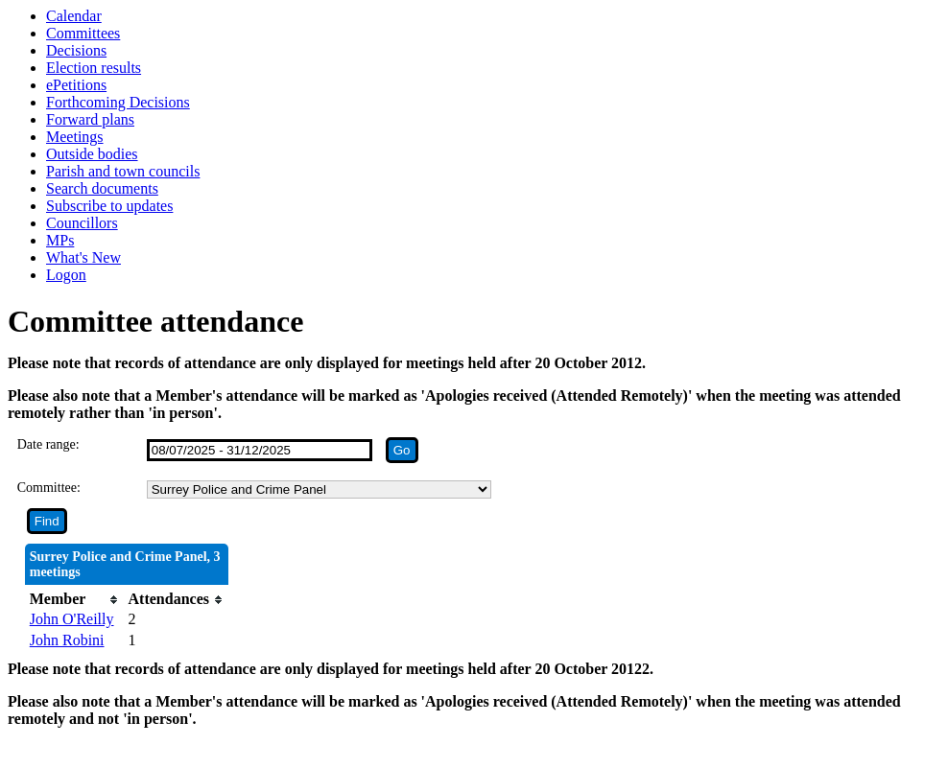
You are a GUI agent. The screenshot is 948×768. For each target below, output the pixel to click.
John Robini (67, 640)
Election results (93, 67)
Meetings (75, 136)
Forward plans (90, 119)
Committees (83, 33)
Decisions (76, 50)
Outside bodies (92, 154)
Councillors (82, 223)
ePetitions (76, 85)
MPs (60, 240)
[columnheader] (74, 599)
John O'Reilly (72, 619)
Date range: (48, 444)
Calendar (74, 16)
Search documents (102, 188)
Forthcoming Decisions (118, 102)
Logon (66, 275)
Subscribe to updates (109, 206)
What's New (83, 257)
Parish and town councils (123, 171)
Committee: (49, 487)
